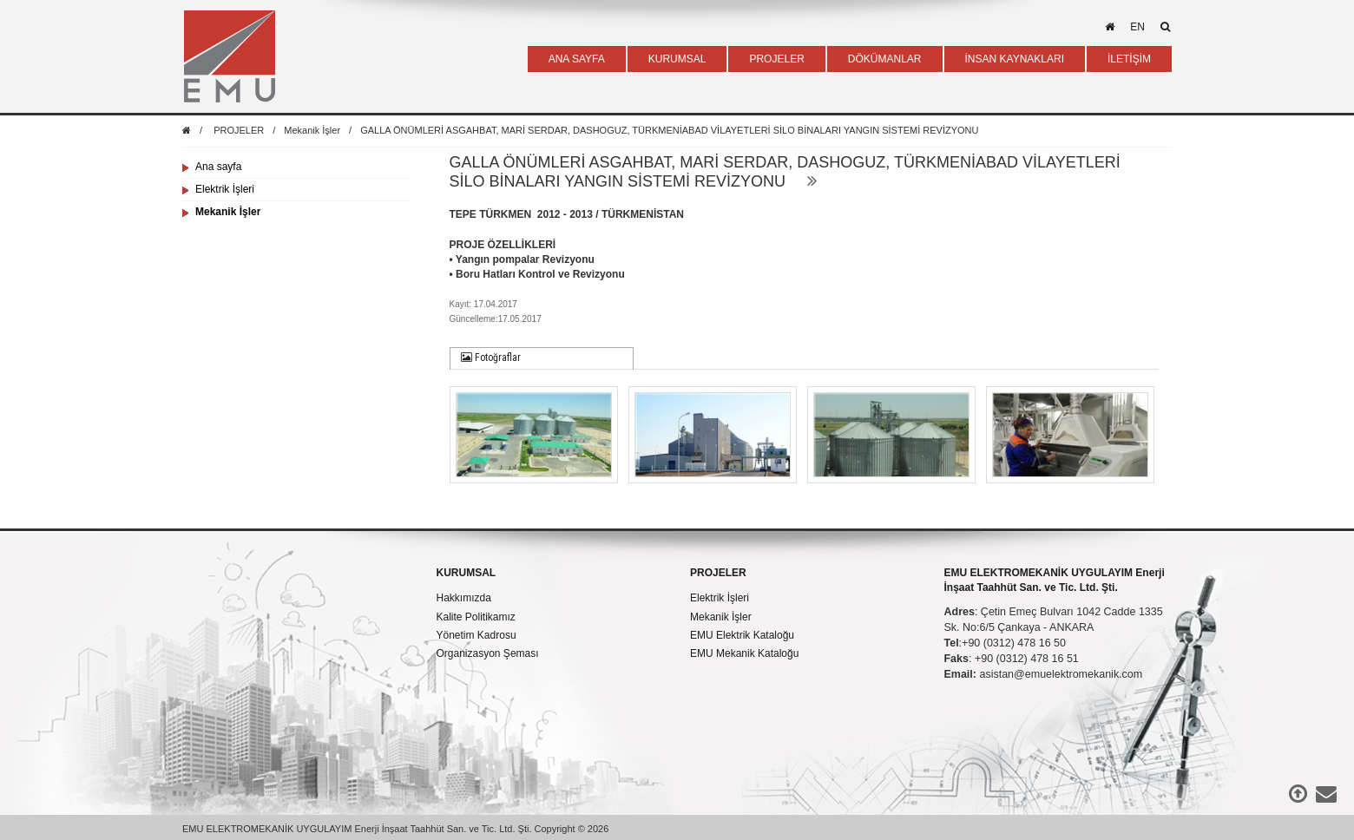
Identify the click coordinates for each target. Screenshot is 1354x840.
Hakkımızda (464, 598)
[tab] (542, 358)
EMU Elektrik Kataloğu (742, 635)
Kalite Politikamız (476, 617)
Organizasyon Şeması (488, 653)
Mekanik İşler (312, 130)
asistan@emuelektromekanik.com (1060, 674)
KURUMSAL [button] (677, 59)
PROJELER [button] (776, 59)
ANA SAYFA (577, 59)
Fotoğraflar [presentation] (491, 357)
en (1137, 27)
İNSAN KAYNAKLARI (1014, 59)
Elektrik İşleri (224, 189)
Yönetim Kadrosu (476, 635)
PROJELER (239, 130)
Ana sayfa (218, 167)
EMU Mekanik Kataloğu (744, 653)
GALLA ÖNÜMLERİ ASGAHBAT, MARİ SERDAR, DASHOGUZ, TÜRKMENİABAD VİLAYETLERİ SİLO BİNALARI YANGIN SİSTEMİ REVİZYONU (669, 130)
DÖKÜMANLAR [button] (885, 59)
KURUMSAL (466, 573)
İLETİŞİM (1129, 59)
